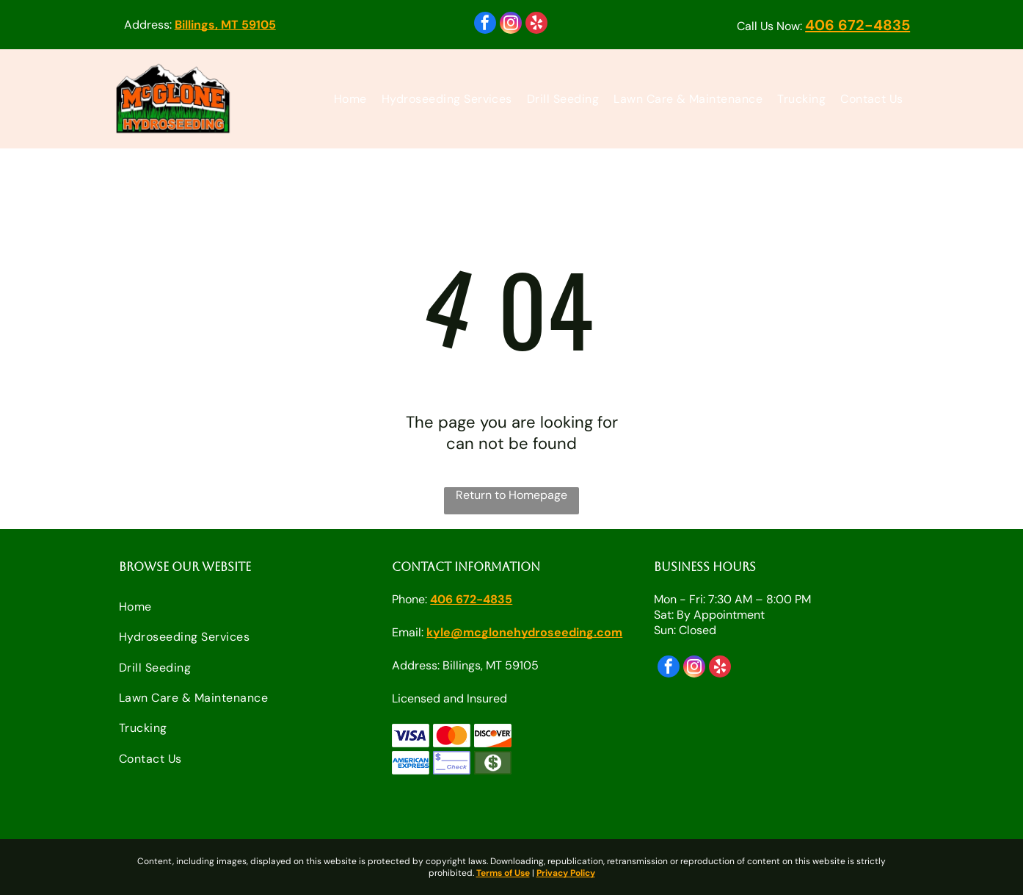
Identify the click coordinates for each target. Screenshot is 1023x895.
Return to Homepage (511, 495)
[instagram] (511, 24)
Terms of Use (503, 873)
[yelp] (536, 24)
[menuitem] (350, 98)
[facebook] (485, 24)
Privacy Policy (565, 873)
